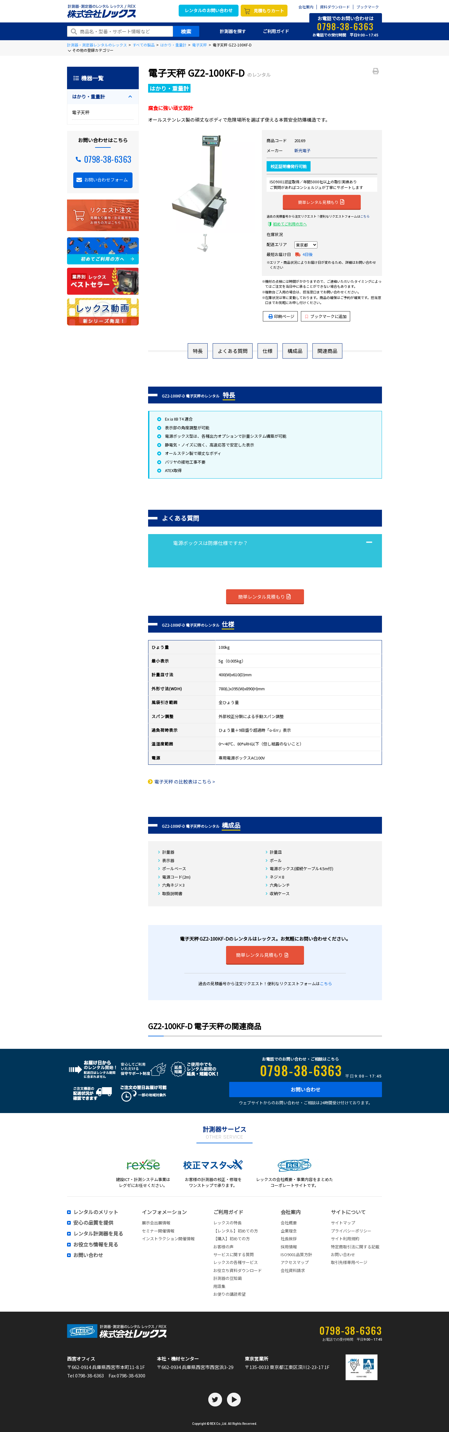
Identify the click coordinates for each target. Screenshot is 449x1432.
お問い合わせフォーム (106, 179)
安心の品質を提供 (93, 1223)
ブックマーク (367, 7)
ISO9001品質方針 (296, 1254)
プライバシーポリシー (351, 1231)
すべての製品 (144, 44)
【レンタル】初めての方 (235, 1231)
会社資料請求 (293, 1270)
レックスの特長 (227, 1223)
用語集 (219, 1286)
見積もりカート (268, 10)
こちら (364, 216)
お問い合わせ (306, 1089)
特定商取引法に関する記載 (355, 1247)
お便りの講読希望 (229, 1294)
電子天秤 (199, 44)
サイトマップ (343, 1223)
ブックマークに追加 (326, 316)
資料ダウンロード (335, 7)
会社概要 (289, 1223)
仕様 (268, 350)
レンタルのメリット (95, 1212)
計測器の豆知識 (227, 1278)
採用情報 (289, 1247)
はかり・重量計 (173, 44)
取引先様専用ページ (349, 1262)
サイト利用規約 (345, 1239)
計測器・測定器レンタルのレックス (97, 44)
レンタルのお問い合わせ (209, 10)
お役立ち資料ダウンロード (237, 1270)
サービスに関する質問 (233, 1254)
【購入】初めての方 (231, 1239)
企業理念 (289, 1231)
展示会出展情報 (156, 1223)
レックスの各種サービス (235, 1262)
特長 (198, 350)
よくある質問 (233, 350)
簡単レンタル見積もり (321, 201)
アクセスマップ (295, 1262)
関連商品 (327, 350)
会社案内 (305, 7)
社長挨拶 (289, 1239)
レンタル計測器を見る (98, 1234)
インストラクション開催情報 (168, 1239)
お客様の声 (223, 1247)
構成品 (294, 350)
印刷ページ (284, 316)
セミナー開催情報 (158, 1231)
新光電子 (302, 150)
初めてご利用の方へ (290, 223)
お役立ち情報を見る (95, 1245)
